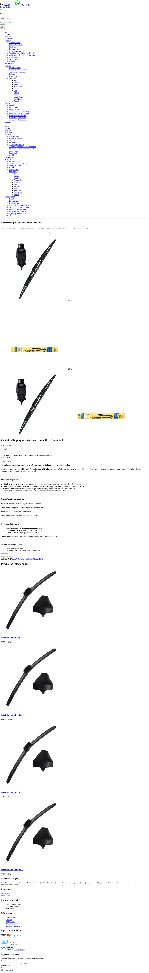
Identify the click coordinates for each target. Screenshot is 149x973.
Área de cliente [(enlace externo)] (14, 43)
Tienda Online (10, 228)
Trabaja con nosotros (17, 72)
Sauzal (16, 101)
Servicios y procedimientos (19, 114)
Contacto (8, 122)
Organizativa (14, 109)
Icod (15, 91)
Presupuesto (9, 64)
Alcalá (16, 93)
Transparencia (10, 103)
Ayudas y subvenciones (18, 120)
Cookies (12, 61)
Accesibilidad (13, 950)
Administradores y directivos (20, 111)
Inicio (7, 32)
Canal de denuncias (13, 926)
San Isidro (17, 84)
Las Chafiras (18, 99)
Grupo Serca (14, 76)
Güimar (17, 82)
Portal (11, 105)
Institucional (14, 107)
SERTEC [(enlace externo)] (12, 47)
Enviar (26, 964)
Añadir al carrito (7, 557)
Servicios (8, 36)
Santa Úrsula (18, 97)
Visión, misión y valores (18, 70)
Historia (12, 74)
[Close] (50, 232)
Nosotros (8, 66)
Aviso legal (13, 57)
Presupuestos (10, 922)
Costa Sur (17, 89)
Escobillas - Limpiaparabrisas (27, 228)
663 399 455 (26, 5)
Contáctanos (7, 971)
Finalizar (9, 22)
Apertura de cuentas (16, 51)
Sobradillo (18, 86)
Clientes (8, 41)
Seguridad (13, 59)
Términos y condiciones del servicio (22, 53)
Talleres (7, 34)
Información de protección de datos (22, 55)
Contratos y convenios (17, 118)
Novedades (9, 39)
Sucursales (13, 78)
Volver (86, 228)
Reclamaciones (11, 924)
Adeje (16, 95)
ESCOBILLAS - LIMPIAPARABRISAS (28, 559)
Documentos (14, 49)
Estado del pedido (16, 45)
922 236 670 (9, 5)
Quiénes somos (14, 68)
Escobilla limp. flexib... (11, 637)
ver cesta (3, 22)
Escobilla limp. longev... (12, 869)
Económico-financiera (17, 116)
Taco (15, 80)
